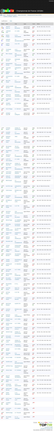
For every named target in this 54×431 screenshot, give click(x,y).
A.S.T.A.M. (17, 99)
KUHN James (9, 190)
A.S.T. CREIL (18, 269)
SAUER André (9, 361)
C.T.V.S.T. (17, 150)
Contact (50, 422)
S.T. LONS (17, 31)
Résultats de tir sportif (11, 15)
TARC (16, 136)
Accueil (3, 15)
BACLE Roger (9, 220)
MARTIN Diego (9, 412)
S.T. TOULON (18, 412)
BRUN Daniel (9, 180)
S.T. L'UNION (18, 408)
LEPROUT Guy (9, 365)
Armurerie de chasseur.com (47, 428)
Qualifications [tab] (4, 21)
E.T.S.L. (16, 283)
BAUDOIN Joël (9, 241)
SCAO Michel (9, 90)
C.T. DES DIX (18, 108)
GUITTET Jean (9, 186)
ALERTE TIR (17, 303)
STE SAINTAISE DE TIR (18, 55)
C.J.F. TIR (17, 205)
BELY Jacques (9, 53)
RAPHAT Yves (9, 344)
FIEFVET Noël (9, 331)
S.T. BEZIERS (18, 264)
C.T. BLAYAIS (18, 357)
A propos (35, 422)
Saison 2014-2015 (22, 15)
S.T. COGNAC (18, 103)
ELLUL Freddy (9, 357)
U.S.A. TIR (17, 43)
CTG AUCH (17, 336)
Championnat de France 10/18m (34, 15)
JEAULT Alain (9, 370)
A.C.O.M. (17, 380)
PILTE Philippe (9, 108)
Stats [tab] (11, 21)
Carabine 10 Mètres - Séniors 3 (10, 16)
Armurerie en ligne (49, 427)
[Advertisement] (28, 5)
